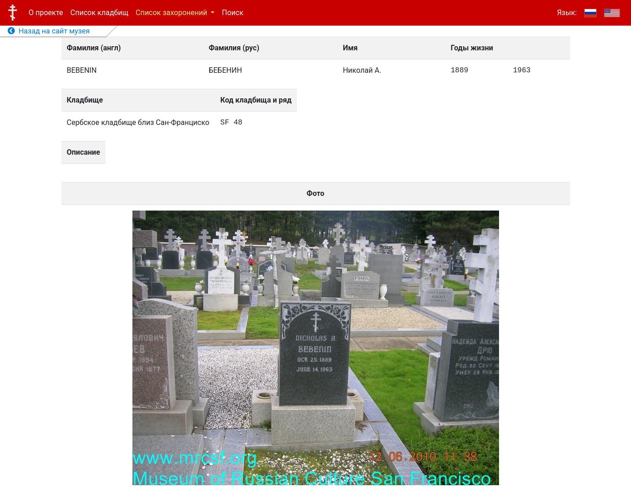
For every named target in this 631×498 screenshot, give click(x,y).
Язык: (566, 12)
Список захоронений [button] (172, 12)
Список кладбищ (99, 12)
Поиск (232, 12)
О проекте (46, 12)
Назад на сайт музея (49, 31)
